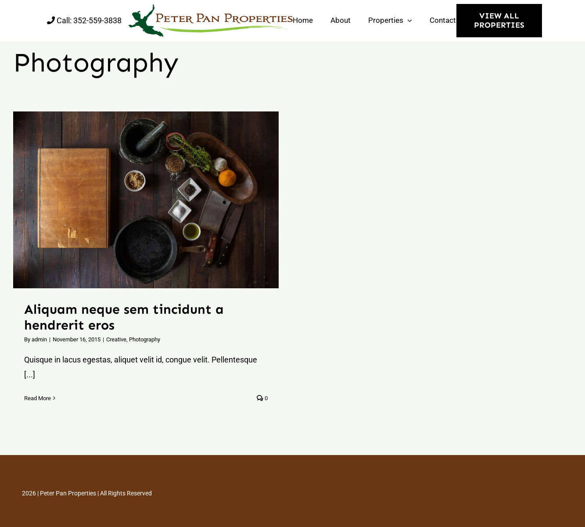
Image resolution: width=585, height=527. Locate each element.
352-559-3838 (97, 20)
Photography (144, 339)
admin (39, 339)
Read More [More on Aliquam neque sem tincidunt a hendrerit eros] (37, 398)
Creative (116, 339)
